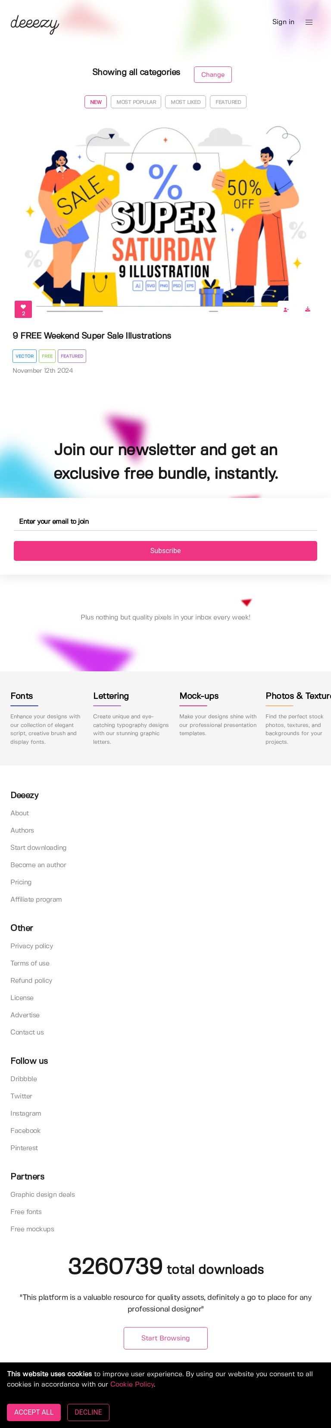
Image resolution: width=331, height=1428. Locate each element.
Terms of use (29, 963)
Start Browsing (165, 1338)
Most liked (185, 102)
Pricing (21, 882)
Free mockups (32, 1229)
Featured (228, 102)
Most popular (136, 102)
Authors (22, 830)
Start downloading (38, 848)
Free (47, 356)
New (96, 102)
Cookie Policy (132, 1384)
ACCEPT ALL (33, 1412)
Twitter (21, 1096)
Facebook (25, 1131)
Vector (25, 356)
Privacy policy (31, 946)
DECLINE (88, 1412)
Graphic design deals (42, 1195)
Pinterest (24, 1148)
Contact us (27, 1032)
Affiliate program (36, 899)
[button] (309, 22)
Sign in (283, 22)
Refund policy (31, 981)
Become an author (38, 865)
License (22, 998)
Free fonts (25, 1212)
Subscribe (165, 551)
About (19, 813)
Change (213, 75)
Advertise (25, 1015)
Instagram (25, 1113)
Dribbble (23, 1079)
